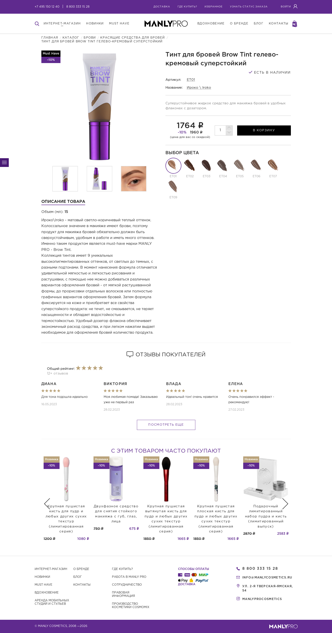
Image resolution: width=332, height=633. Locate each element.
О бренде (81, 569)
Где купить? (122, 569)
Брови (90, 38)
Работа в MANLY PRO (129, 577)
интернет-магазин (62, 23)
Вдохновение (47, 592)
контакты (278, 23)
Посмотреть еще (166, 424)
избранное (214, 7)
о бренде (239, 23)
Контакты (82, 585)
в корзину (264, 130)
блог (258, 23)
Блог (77, 577)
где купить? (187, 7)
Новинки (42, 577)
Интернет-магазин (51, 569)
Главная (49, 38)
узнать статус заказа (249, 7)
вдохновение (211, 23)
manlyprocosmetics (262, 599)
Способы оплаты (193, 569)
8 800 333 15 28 (77, 7)
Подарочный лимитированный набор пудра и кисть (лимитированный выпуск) (266, 516)
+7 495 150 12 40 (47, 7)
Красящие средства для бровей (132, 38)
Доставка (162, 7)
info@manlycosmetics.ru (267, 577)
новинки (95, 23)
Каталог (70, 38)
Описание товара (63, 202)
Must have (43, 585)
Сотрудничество (127, 585)
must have (119, 23)
